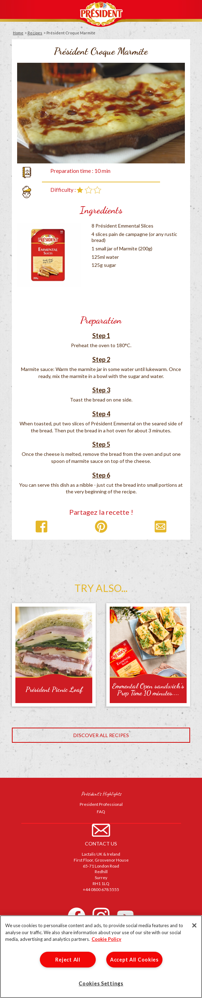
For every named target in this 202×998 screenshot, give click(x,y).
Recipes (35, 33)
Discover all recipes (101, 735)
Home (18, 33)
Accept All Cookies (134, 960)
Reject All (67, 960)
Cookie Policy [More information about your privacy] (106, 939)
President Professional (101, 804)
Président (101, 13)
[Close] (194, 925)
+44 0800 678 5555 (101, 889)
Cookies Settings (101, 983)
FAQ (101, 811)
